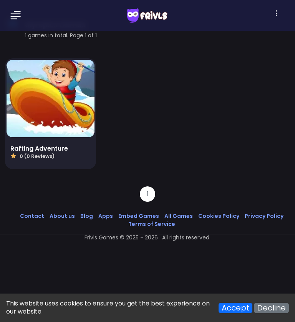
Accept (235, 308)
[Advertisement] (147, 266)
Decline (271, 308)
